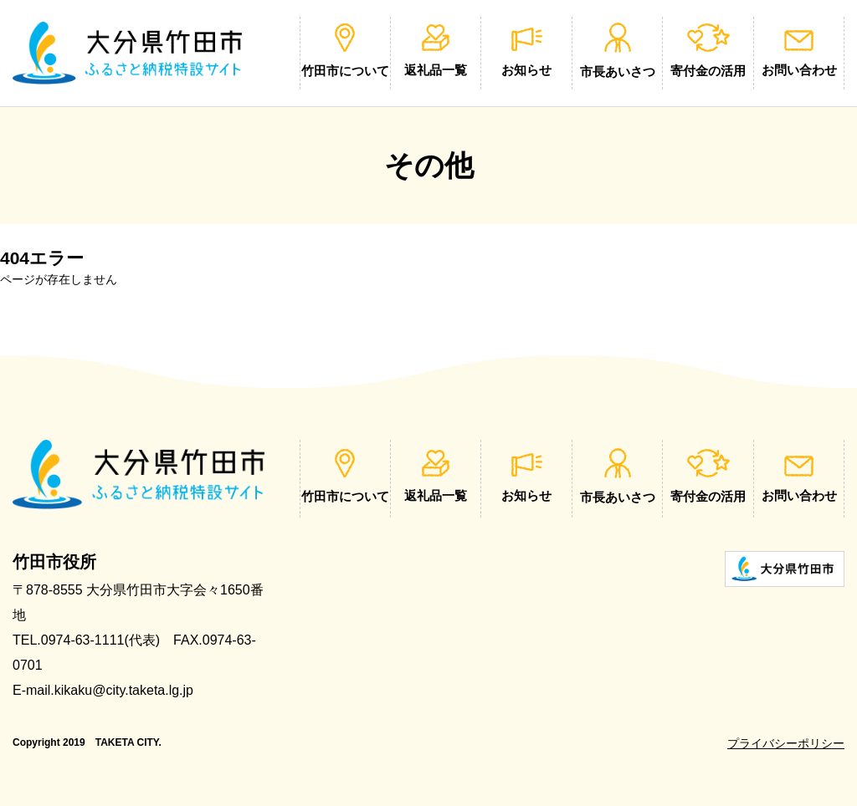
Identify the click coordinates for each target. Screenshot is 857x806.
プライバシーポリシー (785, 743)
